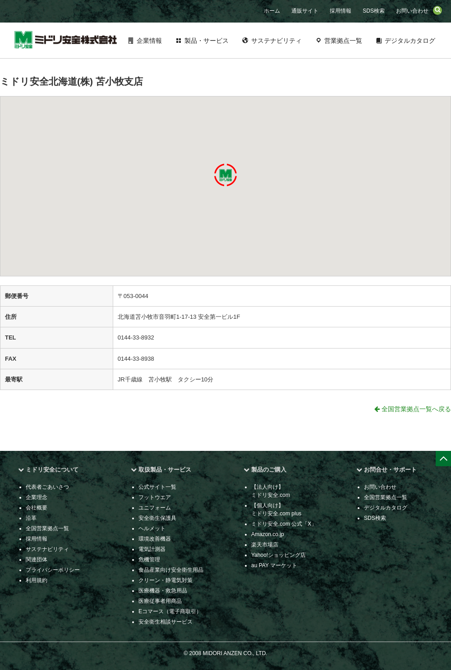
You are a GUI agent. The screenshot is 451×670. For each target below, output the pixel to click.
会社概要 (36, 508)
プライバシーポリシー (53, 570)
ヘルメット (152, 528)
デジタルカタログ (410, 40)
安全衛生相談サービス (165, 622)
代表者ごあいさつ (47, 487)
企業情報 (149, 40)
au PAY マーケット (274, 565)
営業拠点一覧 (343, 40)
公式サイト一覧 (157, 487)
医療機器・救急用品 (162, 590)
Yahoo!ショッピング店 (278, 555)
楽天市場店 (264, 545)
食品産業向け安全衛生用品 (170, 570)
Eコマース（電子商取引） (170, 611)
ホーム (272, 11)
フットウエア (154, 497)
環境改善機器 (154, 539)
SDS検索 (374, 11)
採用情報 (340, 11)
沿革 (31, 518)
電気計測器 (152, 549)
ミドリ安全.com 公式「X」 (284, 524)
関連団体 (36, 559)
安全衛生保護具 (157, 518)
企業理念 (36, 497)
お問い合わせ (412, 11)
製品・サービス (206, 40)
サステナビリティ (276, 40)
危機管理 (149, 559)
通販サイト (304, 11)
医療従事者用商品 (160, 601)
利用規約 (36, 580)
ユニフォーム (154, 508)
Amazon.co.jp (267, 534)
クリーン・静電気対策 (165, 580)
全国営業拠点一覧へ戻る (412, 409)
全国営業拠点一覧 (47, 528)
